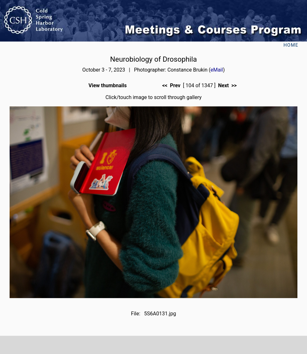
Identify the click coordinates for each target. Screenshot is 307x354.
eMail (216, 70)
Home (290, 45)
